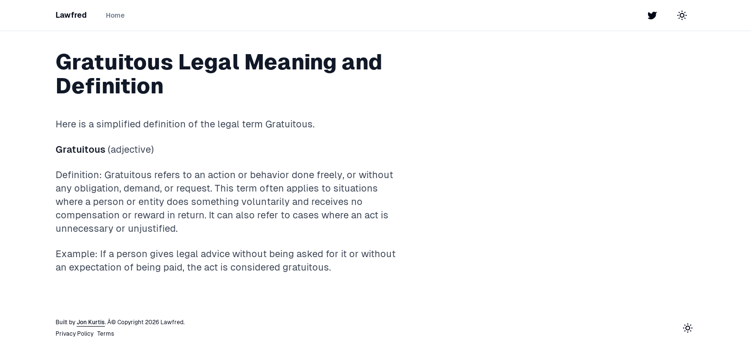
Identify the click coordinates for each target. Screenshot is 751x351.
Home (115, 15)
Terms (105, 333)
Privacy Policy (74, 333)
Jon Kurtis (91, 322)
